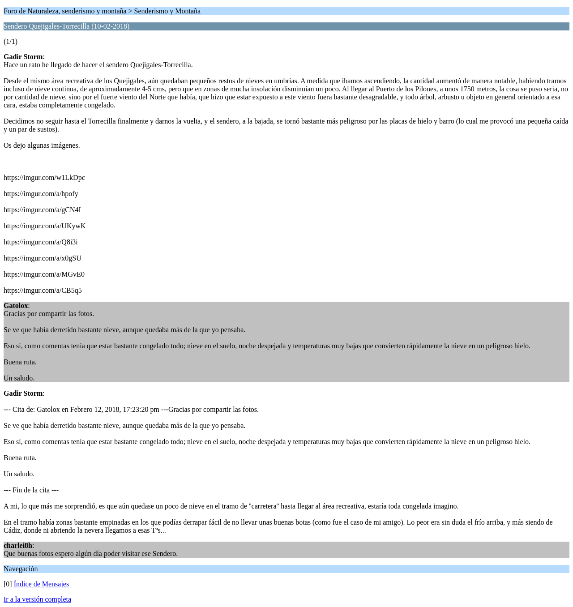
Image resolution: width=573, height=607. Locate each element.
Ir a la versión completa (37, 599)
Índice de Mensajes (41, 584)
